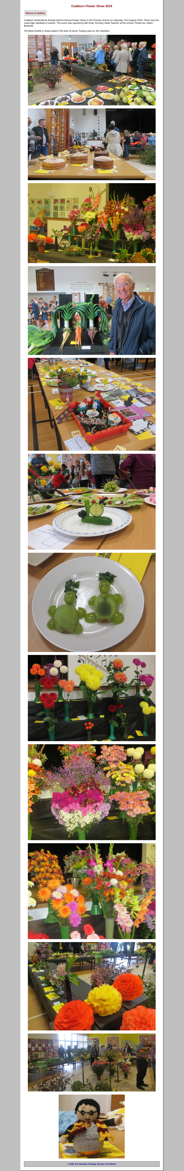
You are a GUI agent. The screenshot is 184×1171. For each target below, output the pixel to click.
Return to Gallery (35, 13)
